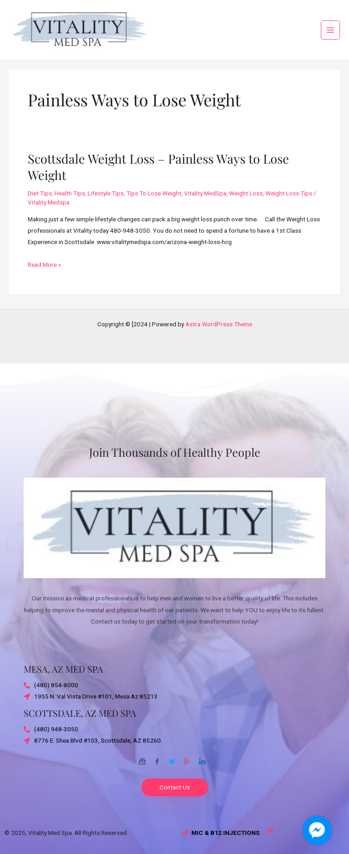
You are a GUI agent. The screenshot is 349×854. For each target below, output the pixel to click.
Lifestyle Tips (106, 198)
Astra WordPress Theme (218, 324)
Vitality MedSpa (205, 198)
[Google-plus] (187, 758)
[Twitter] (172, 758)
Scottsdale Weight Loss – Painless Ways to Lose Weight (158, 172)
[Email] (142, 758)
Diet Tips (40, 198)
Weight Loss (246, 198)
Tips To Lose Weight (153, 198)
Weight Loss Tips (288, 198)
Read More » (44, 268)
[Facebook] (157, 758)
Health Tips (70, 198)
